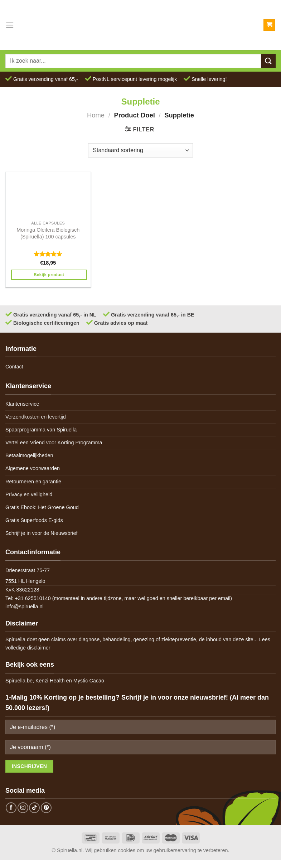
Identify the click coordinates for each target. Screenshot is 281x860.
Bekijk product (49, 274)
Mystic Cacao (88, 680)
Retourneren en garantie (33, 481)
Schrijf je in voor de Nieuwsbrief (41, 533)
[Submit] (268, 61)
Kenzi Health (50, 680)
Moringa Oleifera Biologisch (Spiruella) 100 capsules (47, 233)
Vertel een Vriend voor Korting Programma (53, 442)
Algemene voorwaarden (32, 468)
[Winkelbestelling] (140, 150)
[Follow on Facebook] (11, 807)
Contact (14, 366)
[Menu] (9, 25)
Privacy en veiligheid (28, 494)
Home (96, 115)
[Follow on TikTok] (34, 807)
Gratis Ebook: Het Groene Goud (42, 507)
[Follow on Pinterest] (46, 807)
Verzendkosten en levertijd (35, 417)
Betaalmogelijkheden (29, 455)
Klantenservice (22, 404)
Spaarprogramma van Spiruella (41, 430)
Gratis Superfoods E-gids (34, 520)
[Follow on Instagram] (23, 807)
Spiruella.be (19, 680)
